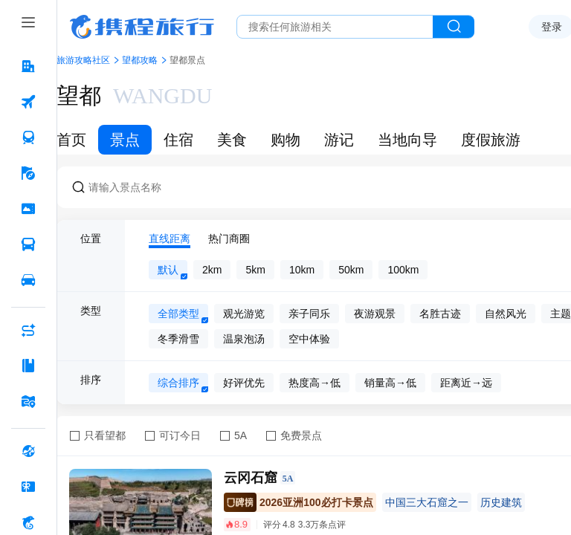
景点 (125, 140)
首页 (71, 140)
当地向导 (407, 140)
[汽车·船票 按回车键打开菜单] (28, 244)
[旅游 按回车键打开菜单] (28, 173)
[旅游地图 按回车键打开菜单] (28, 401)
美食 (232, 140)
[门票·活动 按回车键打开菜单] (28, 208)
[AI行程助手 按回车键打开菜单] (28, 330)
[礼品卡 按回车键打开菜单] (28, 486)
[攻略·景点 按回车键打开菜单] (28, 365)
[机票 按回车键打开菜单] (28, 101)
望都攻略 (140, 60)
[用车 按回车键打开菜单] (28, 280)
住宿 (178, 140)
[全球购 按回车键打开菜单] (28, 451)
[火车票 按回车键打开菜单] (28, 137)
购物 (285, 140)
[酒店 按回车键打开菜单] (28, 66)
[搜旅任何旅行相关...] (335, 26)
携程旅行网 (142, 27)
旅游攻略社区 (83, 60)
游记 (339, 140)
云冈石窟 (250, 477)
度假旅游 (490, 140)
